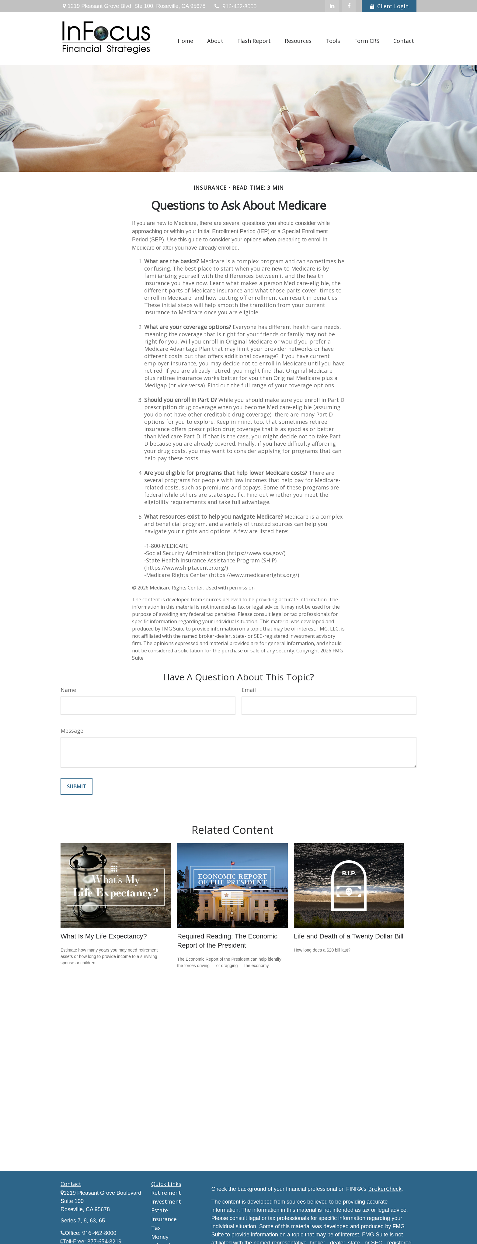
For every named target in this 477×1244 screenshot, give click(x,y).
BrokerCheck (385, 1188)
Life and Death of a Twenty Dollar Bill (348, 936)
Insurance (164, 1219)
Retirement (166, 1192)
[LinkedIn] (332, 6)
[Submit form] (76, 786)
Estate (159, 1210)
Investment (166, 1201)
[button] (185, 40)
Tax (156, 1228)
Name (68, 689)
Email (249, 689)
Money (160, 1236)
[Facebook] (349, 6)
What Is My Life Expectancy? (104, 936)
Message (72, 730)
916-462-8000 (234, 6)
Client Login (389, 6)
